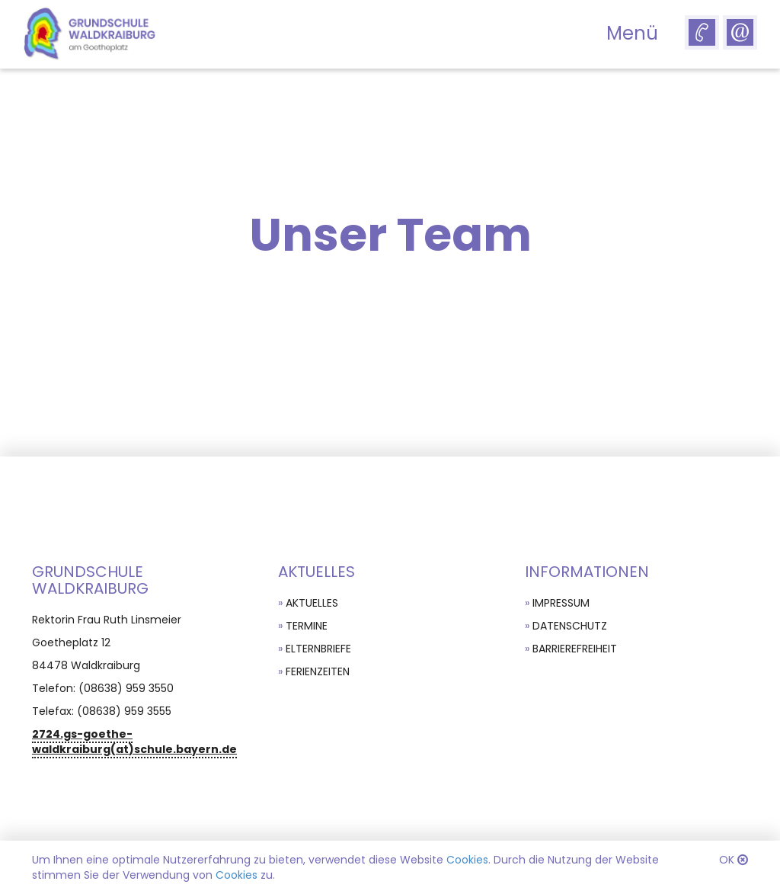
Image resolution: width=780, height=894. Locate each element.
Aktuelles (312, 602)
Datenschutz (569, 625)
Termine (307, 625)
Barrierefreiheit (574, 648)
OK (726, 859)
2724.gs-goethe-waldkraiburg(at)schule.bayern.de (134, 741)
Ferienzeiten (318, 671)
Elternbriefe (318, 648)
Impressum (561, 602)
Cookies (467, 859)
